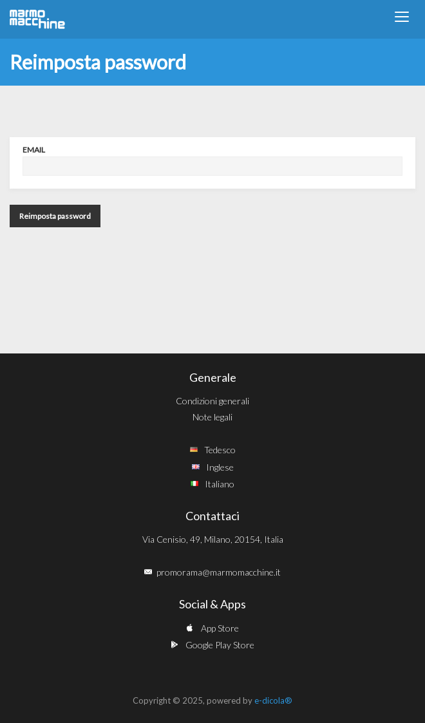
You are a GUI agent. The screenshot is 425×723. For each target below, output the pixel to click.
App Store (220, 628)
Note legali (212, 416)
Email (34, 150)
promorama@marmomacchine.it (218, 572)
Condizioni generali (212, 400)
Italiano (219, 483)
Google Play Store (219, 644)
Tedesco (220, 449)
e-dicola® (273, 700)
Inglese (220, 467)
